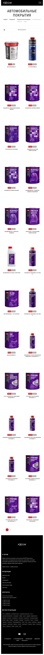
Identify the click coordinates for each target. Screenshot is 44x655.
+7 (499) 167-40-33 (6, 601)
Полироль (10, 622)
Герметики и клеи (6, 575)
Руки (23, 622)
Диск (24, 616)
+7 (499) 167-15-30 (6, 600)
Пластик (4, 622)
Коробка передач (34, 618)
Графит (20, 616)
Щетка (16, 626)
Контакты (24, 640)
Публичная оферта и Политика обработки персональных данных (22, 646)
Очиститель (26, 620)
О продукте (7, 638)
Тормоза (30, 624)
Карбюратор (15, 618)
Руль (26, 622)
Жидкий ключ (34, 616)
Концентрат (26, 618)
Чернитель (38, 624)
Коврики (21, 618)
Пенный (36, 620)
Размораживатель (17, 622)
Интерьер (9, 618)
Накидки (21, 620)
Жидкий (28, 616)
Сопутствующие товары (7, 585)
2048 (20, 626)
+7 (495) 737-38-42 (6, 605)
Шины (13, 626)
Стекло (19, 624)
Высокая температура (7, 616)
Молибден (16, 620)
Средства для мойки (6, 582)
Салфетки (34, 622)
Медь (8, 620)
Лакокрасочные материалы (23, 19)
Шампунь (9, 626)
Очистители (4, 587)
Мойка (11, 620)
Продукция (12, 19)
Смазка (15, 624)
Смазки (3, 577)
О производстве (18, 638)
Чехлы (4, 626)
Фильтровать (22, 29)
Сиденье (39, 622)
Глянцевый (15, 616)
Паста (32, 620)
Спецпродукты (5, 580)
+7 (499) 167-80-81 (6, 603)
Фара (34, 624)
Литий (4, 620)
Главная (5, 19)
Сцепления (24, 624)
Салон (29, 622)
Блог (18, 640)
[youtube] (19, 634)
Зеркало (4, 618)
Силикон (5, 624)
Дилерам (37, 638)
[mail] (25, 634)
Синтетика (10, 624)
